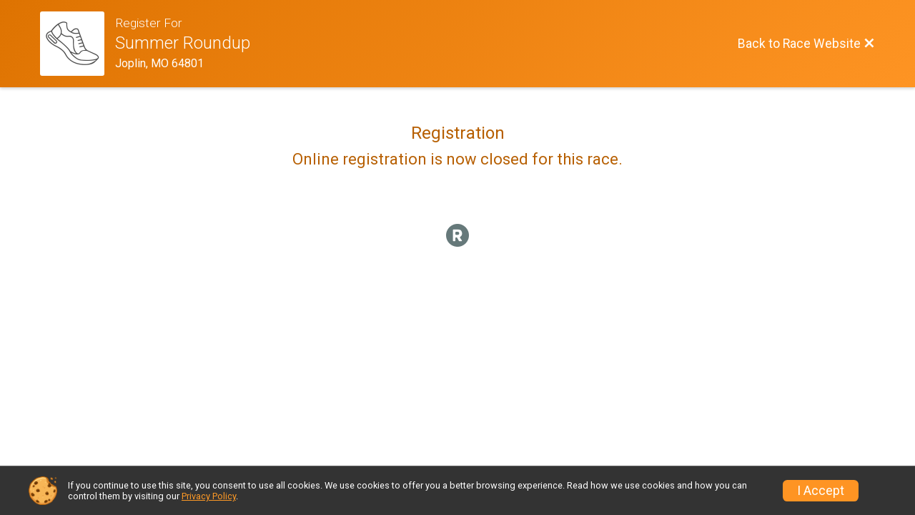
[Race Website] (77, 43)
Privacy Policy (209, 496)
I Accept (820, 491)
